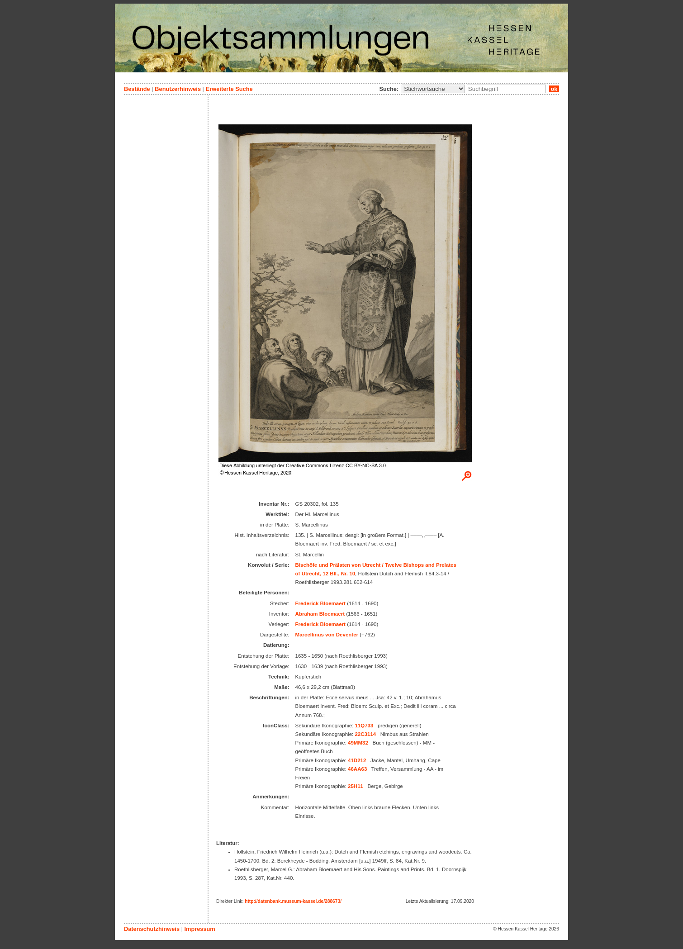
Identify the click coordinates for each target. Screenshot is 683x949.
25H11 (355, 786)
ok (554, 88)
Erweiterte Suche (229, 88)
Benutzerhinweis (178, 88)
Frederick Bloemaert (320, 603)
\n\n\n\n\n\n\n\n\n (433, 89)
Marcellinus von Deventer (327, 634)
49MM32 (358, 742)
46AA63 (357, 769)
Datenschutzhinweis (152, 928)
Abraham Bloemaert (320, 614)
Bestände (137, 88)
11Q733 (364, 725)
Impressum (199, 928)
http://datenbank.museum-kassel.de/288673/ (293, 901)
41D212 (357, 760)
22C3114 (365, 734)
